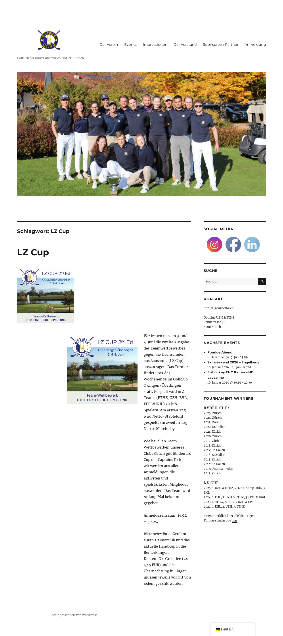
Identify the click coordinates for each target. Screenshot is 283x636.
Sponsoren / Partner (220, 44)
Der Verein (108, 44)
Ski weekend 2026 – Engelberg (233, 362)
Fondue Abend (219, 352)
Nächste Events (222, 343)
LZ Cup (33, 252)
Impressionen (155, 44)
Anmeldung (255, 44)
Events (130, 44)
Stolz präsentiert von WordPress (75, 615)
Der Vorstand (185, 44)
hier (234, 520)
